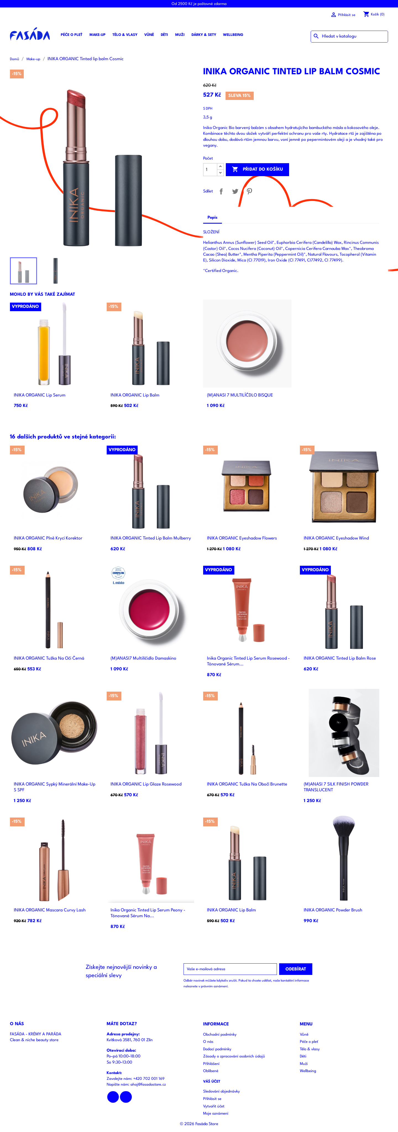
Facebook (113, 1097)
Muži (180, 35)
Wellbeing (233, 35)
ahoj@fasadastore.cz (148, 1084)
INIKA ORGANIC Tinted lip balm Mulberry (151, 538)
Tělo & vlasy (124, 35)
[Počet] (210, 169)
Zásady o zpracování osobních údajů (234, 1056)
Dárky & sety (204, 35)
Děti (164, 35)
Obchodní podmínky (220, 1034)
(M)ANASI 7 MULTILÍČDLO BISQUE (240, 395)
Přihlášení (211, 1064)
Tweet (235, 191)
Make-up (98, 35)
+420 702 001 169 (148, 1079)
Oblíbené (210, 1071)
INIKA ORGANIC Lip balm (135, 395)
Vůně (149, 35)
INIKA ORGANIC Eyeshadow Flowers (242, 538)
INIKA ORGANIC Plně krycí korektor (48, 538)
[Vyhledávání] (349, 37)
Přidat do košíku (257, 169)
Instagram (126, 1097)
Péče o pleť (71, 35)
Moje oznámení (215, 1113)
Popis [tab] (213, 218)
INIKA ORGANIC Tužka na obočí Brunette (247, 784)
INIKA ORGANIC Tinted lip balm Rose (340, 658)
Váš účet (211, 1081)
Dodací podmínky (217, 1049)
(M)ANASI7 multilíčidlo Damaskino (143, 658)
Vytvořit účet (213, 1106)
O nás (208, 1042)
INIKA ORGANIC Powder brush (333, 910)
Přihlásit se (212, 1099)
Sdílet (221, 191)
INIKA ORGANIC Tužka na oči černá (49, 658)
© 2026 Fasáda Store (199, 1124)
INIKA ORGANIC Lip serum (40, 395)
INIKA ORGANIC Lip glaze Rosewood (146, 784)
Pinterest (249, 191)
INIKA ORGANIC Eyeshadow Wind (336, 538)
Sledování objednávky (221, 1091)
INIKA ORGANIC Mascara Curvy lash (50, 910)
